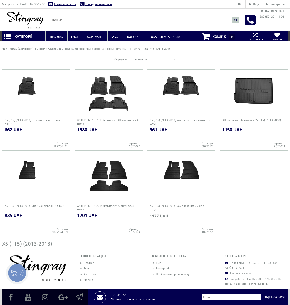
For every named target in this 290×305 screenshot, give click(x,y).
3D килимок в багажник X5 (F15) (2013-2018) (251, 120)
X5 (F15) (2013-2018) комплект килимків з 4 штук (105, 207)
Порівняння (255, 36)
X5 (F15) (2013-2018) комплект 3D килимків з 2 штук (180, 122)
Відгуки (86, 280)
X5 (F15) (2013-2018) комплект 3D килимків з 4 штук (107, 122)
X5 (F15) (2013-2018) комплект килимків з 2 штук (178, 207)
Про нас (87, 263)
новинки (141, 59)
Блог (84, 268)
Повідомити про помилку (170, 274)
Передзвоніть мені (98, 4)
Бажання (277, 36)
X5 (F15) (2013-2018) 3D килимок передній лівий (32, 122)
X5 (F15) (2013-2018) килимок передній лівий (34, 206)
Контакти (88, 274)
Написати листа (65, 4)
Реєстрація (161, 268)
